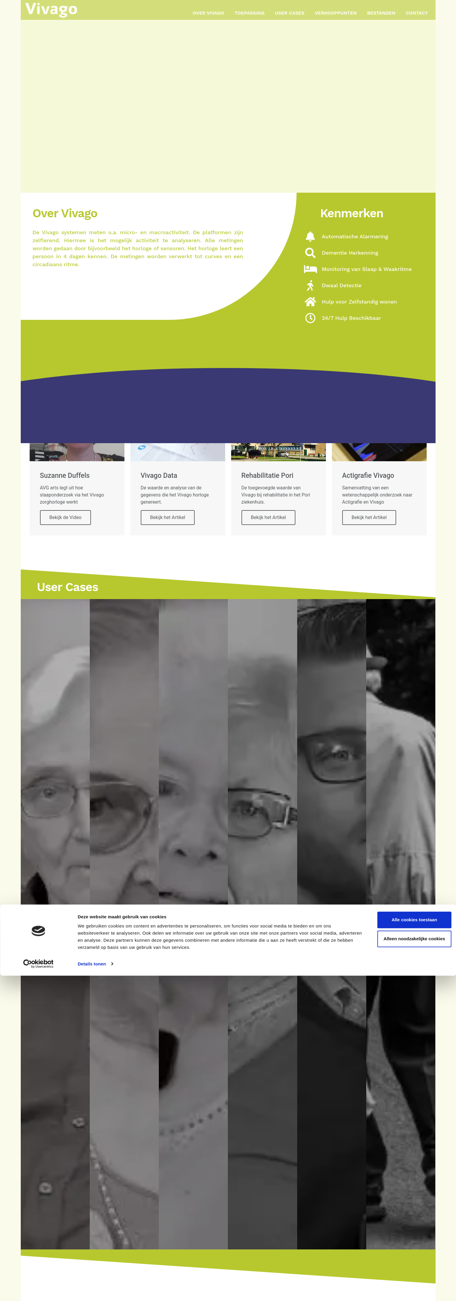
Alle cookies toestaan (406, 1245)
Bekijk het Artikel (167, 517)
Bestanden (381, 13)
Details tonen (92, 1289)
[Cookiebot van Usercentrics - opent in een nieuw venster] (38, 1289)
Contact (417, 13)
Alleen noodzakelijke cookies (406, 1264)
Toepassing (250, 13)
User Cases (290, 13)
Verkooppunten (336, 13)
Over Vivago (208, 13)
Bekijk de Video (65, 517)
